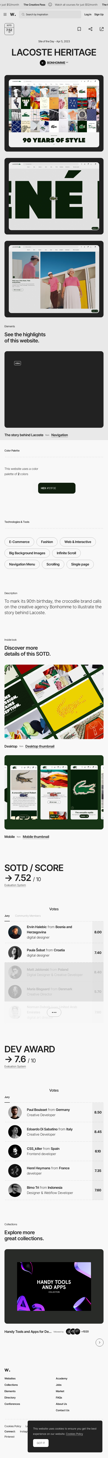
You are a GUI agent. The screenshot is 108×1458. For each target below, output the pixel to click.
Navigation (59, 435)
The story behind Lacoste (23, 435)
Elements (10, 1391)
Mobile (9, 837)
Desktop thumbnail (39, 746)
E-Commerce (19, 542)
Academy (61, 1378)
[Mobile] (54, 792)
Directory (10, 1397)
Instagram (25, 1431)
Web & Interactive (77, 542)
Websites (10, 1378)
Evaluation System (15, 885)
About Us (61, 1403)
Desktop (10, 746)
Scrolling (53, 564)
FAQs (59, 1397)
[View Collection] (54, 1286)
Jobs (58, 1384)
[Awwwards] (13, 14)
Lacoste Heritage (54, 52)
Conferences (12, 1403)
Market (60, 1391)
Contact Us (62, 1410)
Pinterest (9, 1436)
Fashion (47, 542)
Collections (11, 1384)
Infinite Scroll (66, 553)
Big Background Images (27, 553)
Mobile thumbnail (36, 836)
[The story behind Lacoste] (54, 389)
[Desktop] (54, 702)
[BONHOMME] (54, 63)
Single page (80, 564)
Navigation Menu (22, 564)
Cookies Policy (12, 1426)
